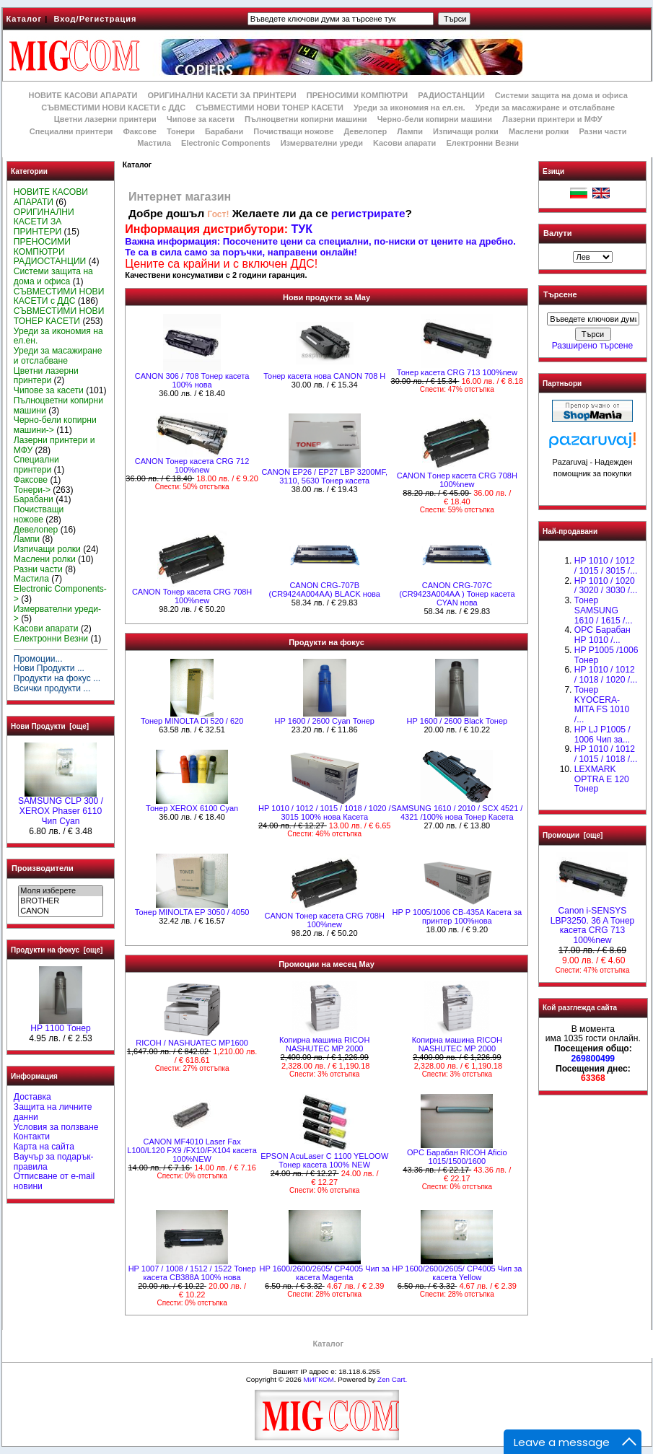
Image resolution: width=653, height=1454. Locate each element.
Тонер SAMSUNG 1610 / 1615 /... (603, 610)
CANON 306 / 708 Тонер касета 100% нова (192, 380)
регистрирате (368, 213)
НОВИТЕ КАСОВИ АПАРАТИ (82, 95)
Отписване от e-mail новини (54, 1181)
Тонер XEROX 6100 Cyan (192, 808)
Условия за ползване (56, 1127)
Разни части (602, 131)
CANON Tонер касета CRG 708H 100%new (457, 480)
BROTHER (60, 901)
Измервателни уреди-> (57, 614)
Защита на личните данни (53, 1112)
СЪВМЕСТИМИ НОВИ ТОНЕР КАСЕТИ (269, 107)
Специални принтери (71, 131)
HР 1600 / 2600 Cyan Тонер (324, 721)
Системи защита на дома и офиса (561, 95)
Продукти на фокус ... (57, 678)
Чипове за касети (201, 119)
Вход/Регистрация (94, 18)
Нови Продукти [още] (50, 726)
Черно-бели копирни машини (434, 119)
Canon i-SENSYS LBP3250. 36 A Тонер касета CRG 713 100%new (593, 921)
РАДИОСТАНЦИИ (451, 95)
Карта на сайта (44, 1147)
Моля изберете (60, 891)
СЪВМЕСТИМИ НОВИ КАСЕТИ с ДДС (113, 107)
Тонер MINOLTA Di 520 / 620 (192, 721)
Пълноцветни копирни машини (306, 119)
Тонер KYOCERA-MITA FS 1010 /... (601, 704)
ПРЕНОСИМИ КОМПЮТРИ (357, 95)
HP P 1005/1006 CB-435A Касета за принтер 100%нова (457, 916)
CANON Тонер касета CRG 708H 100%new (192, 596)
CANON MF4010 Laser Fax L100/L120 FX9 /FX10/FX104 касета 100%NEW (192, 1150)
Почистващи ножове (293, 131)
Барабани (224, 131)
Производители (43, 868)
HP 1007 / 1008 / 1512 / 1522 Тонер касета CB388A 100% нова (192, 1273)
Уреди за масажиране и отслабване (545, 107)
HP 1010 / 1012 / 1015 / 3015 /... (605, 566)
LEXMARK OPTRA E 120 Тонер (601, 779)
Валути (557, 233)
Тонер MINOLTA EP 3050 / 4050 (192, 912)
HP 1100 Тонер (60, 1024)
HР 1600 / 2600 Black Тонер (456, 721)
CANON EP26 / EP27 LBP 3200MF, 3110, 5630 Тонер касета (324, 476)
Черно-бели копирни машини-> (55, 425)
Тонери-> (32, 490)
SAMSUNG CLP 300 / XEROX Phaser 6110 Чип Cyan (60, 807)
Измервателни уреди (322, 143)
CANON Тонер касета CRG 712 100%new (192, 465)
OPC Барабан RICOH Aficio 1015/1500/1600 (457, 1156)
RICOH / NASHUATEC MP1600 (192, 1042)
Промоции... (38, 659)
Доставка (32, 1097)
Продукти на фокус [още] (56, 950)
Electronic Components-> (60, 594)
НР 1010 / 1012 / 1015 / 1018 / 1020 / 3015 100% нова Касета (324, 812)
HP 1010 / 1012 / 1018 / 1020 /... (605, 675)
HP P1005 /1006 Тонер (606, 655)
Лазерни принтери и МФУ (552, 119)
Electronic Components (225, 143)
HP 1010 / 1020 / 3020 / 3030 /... (605, 586)
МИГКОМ (318, 1379)
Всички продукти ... (52, 688)
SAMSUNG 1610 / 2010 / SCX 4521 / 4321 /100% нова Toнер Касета (456, 812)
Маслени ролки (539, 131)
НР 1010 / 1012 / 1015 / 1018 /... (605, 754)
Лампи (410, 131)
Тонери (181, 131)
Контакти (32, 1136)
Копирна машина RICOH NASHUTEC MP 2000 (324, 1044)
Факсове (139, 131)
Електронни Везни (482, 143)
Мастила (154, 143)
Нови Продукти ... (49, 668)
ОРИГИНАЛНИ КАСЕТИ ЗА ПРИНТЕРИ (222, 95)
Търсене (560, 295)
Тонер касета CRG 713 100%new (457, 372)
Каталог (24, 18)
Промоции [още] (572, 835)
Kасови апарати (404, 143)
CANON (60, 911)
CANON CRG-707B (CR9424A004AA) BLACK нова (324, 589)
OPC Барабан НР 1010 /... (602, 635)
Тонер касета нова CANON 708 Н (324, 376)
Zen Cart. (392, 1379)
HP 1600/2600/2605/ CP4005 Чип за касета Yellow (457, 1273)
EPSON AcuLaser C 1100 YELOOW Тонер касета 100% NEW (324, 1160)
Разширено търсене (592, 346)
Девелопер (365, 131)
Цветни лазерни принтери (105, 119)
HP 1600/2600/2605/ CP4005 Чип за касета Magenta (325, 1273)
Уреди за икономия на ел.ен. (409, 107)
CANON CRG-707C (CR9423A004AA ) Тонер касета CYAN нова (456, 594)
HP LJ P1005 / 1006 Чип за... (602, 734)
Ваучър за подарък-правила (54, 1162)
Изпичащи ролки (466, 131)
